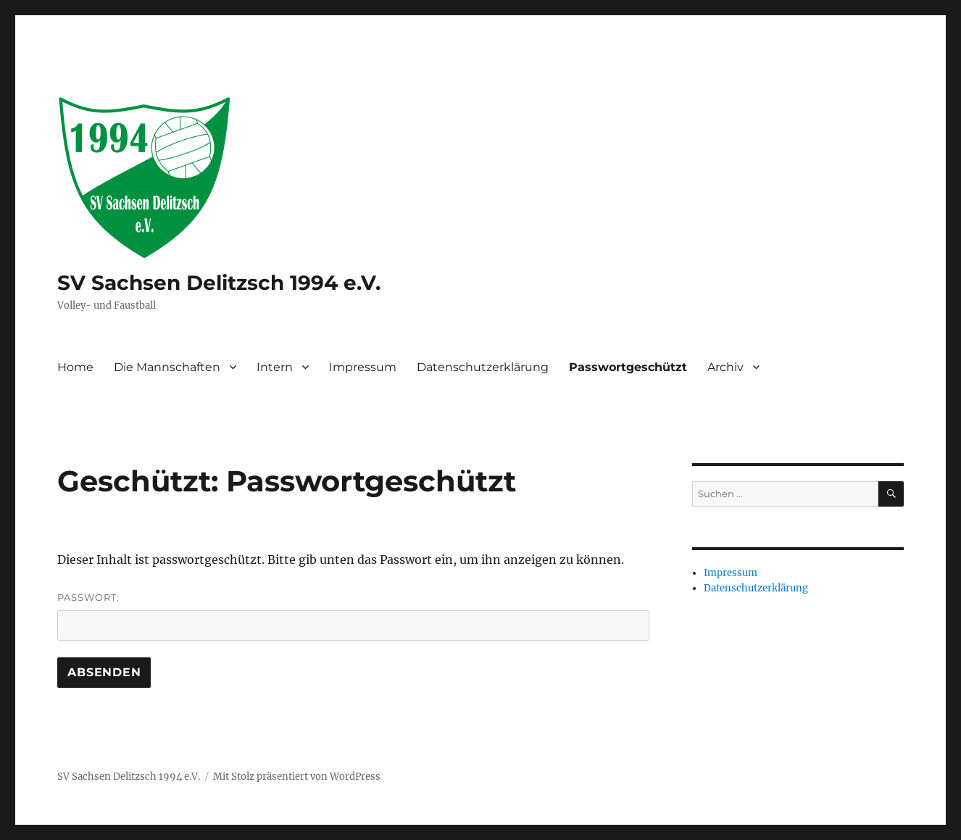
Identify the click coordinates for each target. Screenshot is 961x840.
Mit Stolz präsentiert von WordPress (296, 776)
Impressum (362, 367)
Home (75, 367)
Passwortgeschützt (628, 367)
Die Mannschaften (167, 367)
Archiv (725, 367)
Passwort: (353, 616)
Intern (275, 367)
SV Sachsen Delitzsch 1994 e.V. (218, 282)
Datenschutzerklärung (483, 367)
